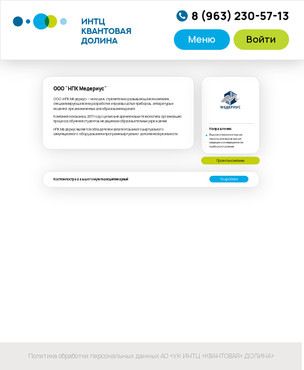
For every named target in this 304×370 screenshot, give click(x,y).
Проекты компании (230, 161)
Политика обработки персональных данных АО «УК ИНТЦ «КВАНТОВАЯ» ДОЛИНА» (151, 355)
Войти (261, 39)
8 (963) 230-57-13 (240, 16)
